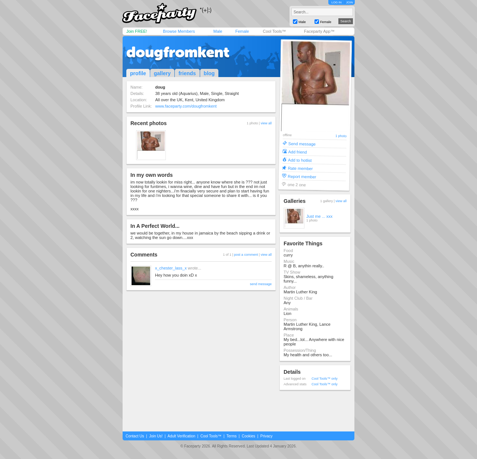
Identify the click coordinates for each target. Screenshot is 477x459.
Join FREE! (136, 31)
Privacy (266, 436)
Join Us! (155, 436)
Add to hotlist (300, 159)
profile (138, 73)
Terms (232, 436)
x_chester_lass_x (171, 268)
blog (209, 73)
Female (242, 31)
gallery (162, 73)
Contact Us (135, 436)
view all (266, 123)
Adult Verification (181, 436)
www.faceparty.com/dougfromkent (186, 106)
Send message (302, 143)
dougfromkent (178, 52)
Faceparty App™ (319, 31)
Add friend (297, 151)
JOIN (349, 2)
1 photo (341, 136)
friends (187, 73)
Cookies (248, 436)
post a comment (246, 254)
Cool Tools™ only (325, 378)
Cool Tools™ (274, 31)
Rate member (300, 168)
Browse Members (179, 31)
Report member (302, 176)
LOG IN (336, 2)
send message (261, 284)
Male (217, 31)
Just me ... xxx (319, 216)
